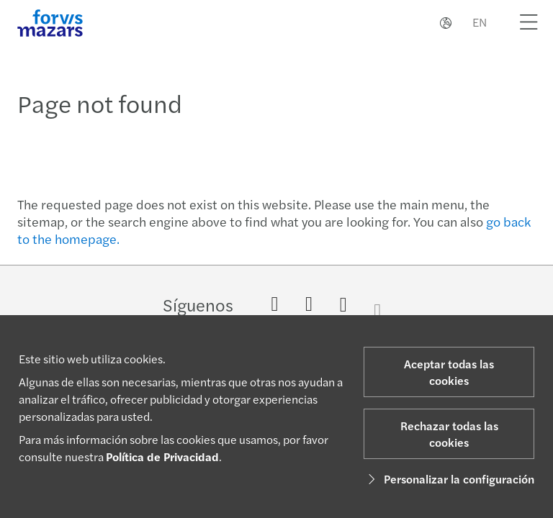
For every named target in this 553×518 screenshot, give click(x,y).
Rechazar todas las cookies (449, 433)
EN (479, 22)
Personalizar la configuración (449, 479)
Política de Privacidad (162, 456)
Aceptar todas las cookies (449, 371)
